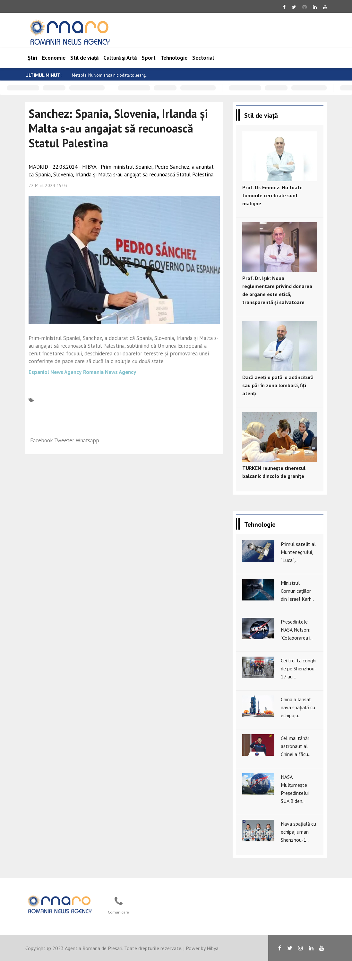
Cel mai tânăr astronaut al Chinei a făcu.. (295, 746)
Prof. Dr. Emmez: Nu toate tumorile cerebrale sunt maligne (272, 195)
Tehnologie (173, 57)
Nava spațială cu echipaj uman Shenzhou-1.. (298, 832)
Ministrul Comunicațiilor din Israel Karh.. (297, 591)
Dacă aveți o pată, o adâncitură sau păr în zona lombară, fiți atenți (277, 385)
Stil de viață (84, 57)
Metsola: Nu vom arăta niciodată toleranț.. (109, 75)
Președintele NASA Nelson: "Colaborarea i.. (297, 629)
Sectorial (203, 57)
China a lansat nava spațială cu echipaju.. (298, 707)
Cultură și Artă (120, 57)
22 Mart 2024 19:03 (48, 185)
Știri (32, 57)
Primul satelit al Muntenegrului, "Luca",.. (298, 552)
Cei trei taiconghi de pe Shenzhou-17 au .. (298, 668)
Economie (53, 57)
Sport (149, 57)
